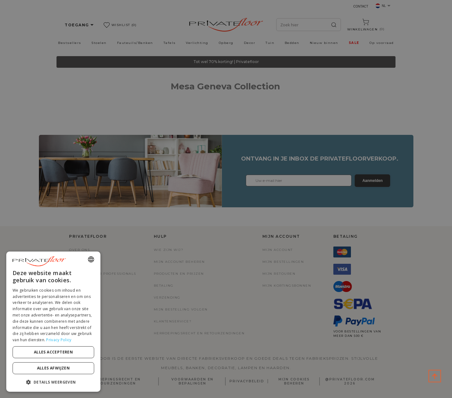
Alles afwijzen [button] (53, 368)
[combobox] (91, 259)
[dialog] (53, 322)
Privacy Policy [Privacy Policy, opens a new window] (58, 339)
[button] (53, 381)
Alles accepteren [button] (53, 352)
